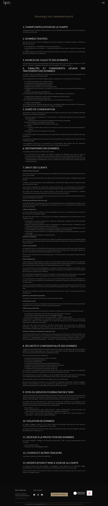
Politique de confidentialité (65, 504)
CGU (81, 504)
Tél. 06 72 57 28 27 (20, 498)
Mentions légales (51, 504)
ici (51, 456)
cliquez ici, (37, 408)
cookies (76, 504)
